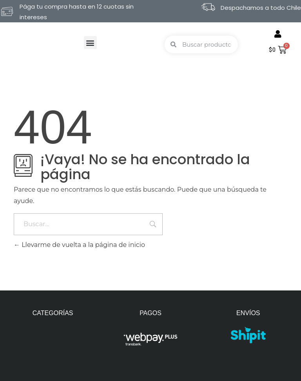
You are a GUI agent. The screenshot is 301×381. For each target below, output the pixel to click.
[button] (90, 42)
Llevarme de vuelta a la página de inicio (79, 245)
